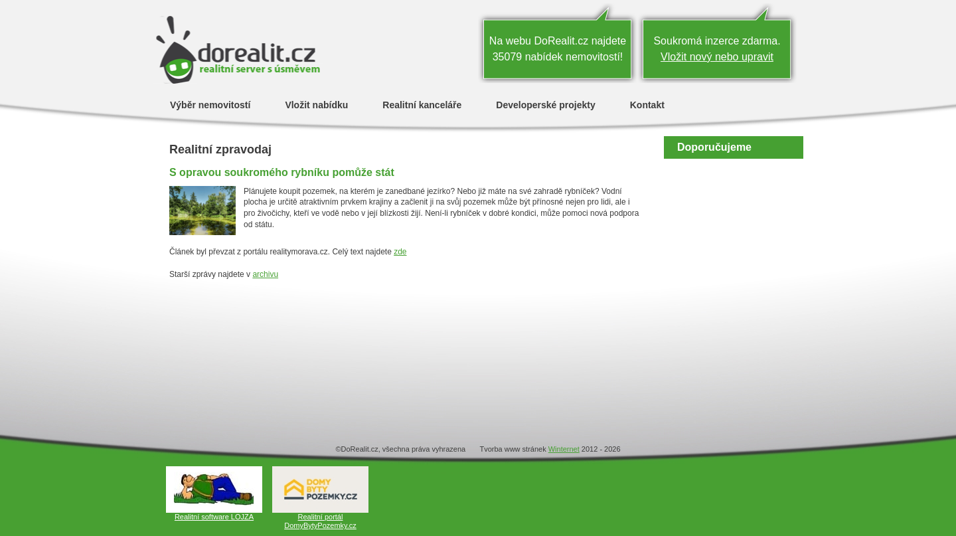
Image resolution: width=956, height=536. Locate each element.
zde (400, 251)
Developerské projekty (545, 105)
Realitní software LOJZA (214, 517)
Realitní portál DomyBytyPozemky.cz (320, 521)
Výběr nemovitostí (210, 105)
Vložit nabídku (316, 105)
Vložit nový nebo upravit (717, 56)
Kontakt (647, 105)
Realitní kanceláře (421, 105)
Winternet (564, 449)
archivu (265, 274)
